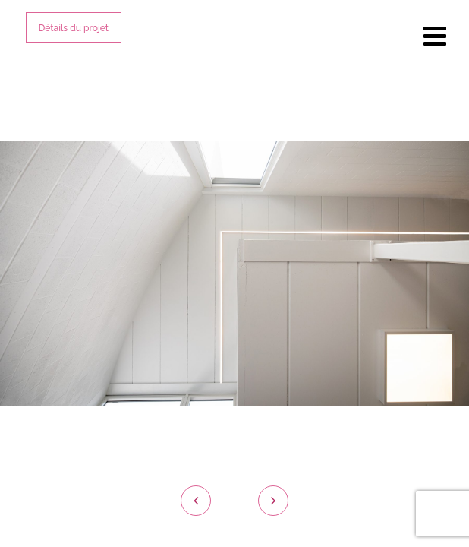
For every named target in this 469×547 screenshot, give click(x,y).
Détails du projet (74, 28)
